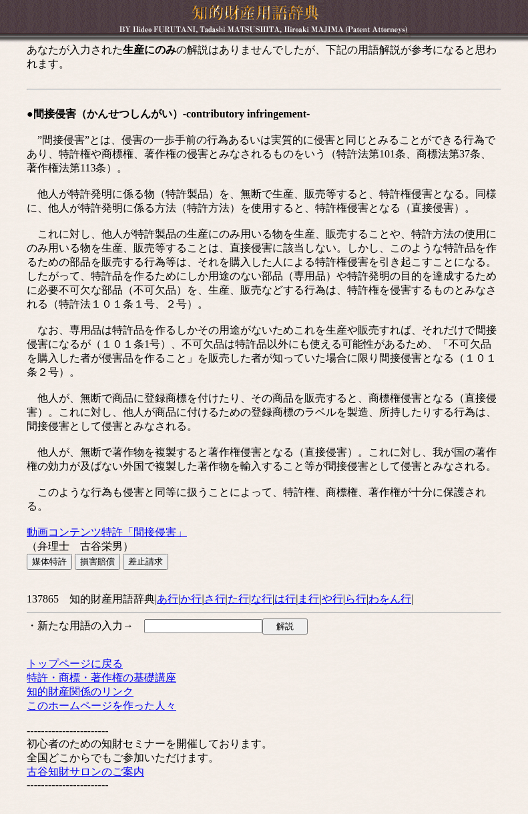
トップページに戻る (75, 663)
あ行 (167, 598)
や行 (332, 598)
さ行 (215, 598)
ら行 (355, 598)
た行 (238, 598)
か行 (191, 598)
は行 (285, 598)
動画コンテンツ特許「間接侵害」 (107, 532)
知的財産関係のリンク (80, 691)
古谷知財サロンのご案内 (85, 771)
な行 (261, 598)
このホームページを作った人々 (101, 705)
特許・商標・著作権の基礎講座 (101, 677)
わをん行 (389, 598)
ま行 (308, 598)
